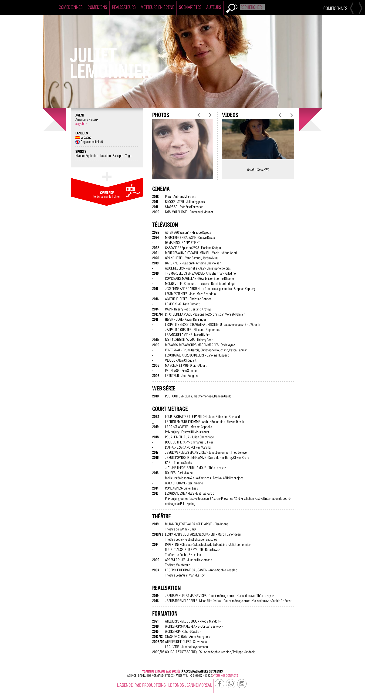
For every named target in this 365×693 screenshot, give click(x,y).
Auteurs (213, 6)
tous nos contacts (225, 675)
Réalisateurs (124, 6)
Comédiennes (71, 6)
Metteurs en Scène (157, 6)
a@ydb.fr (81, 123)
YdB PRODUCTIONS (150, 684)
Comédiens (97, 6)
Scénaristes (190, 6)
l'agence (125, 684)
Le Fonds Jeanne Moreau (190, 684)
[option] (182, 153)
